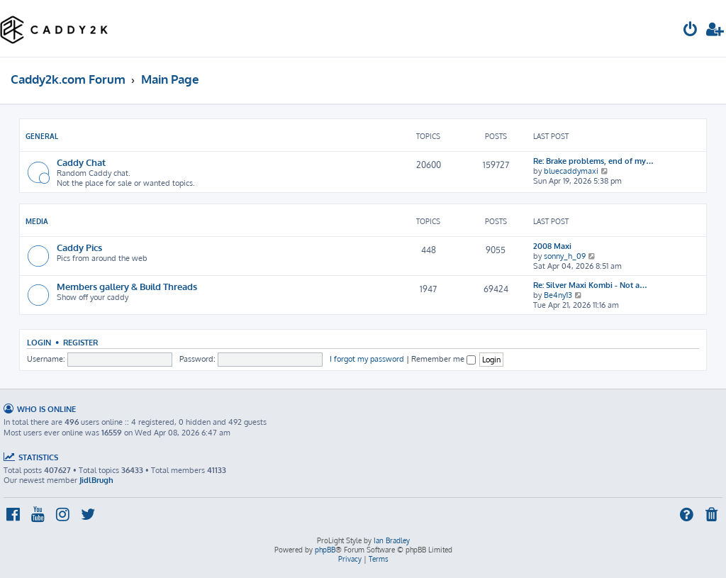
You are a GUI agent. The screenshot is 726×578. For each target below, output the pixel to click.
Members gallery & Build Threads (127, 286)
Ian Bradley (392, 540)
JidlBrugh (96, 480)
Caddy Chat (81, 162)
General (42, 136)
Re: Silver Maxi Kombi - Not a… (590, 285)
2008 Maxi (552, 246)
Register (80, 342)
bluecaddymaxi (571, 171)
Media (37, 221)
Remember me (443, 359)
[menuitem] (690, 30)
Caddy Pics (79, 247)
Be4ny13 (558, 295)
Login (39, 342)
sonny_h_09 (565, 256)
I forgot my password (367, 359)
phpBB (325, 549)
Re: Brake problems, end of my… (593, 161)
